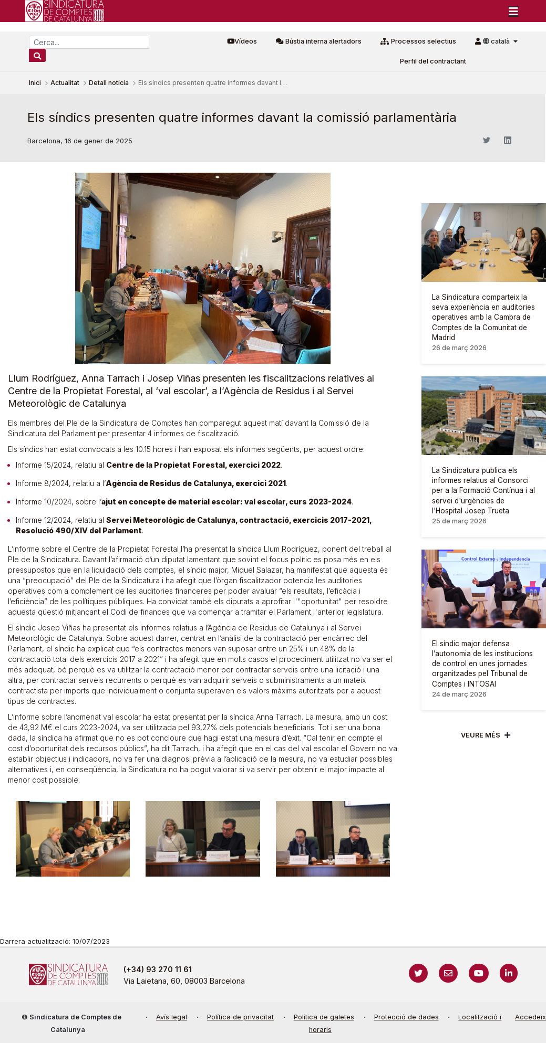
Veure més (480, 735)
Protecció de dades (406, 1017)
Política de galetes (324, 1017)
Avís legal (171, 1017)
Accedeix (530, 1017)
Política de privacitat (240, 1017)
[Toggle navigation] (513, 11)
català (497, 41)
